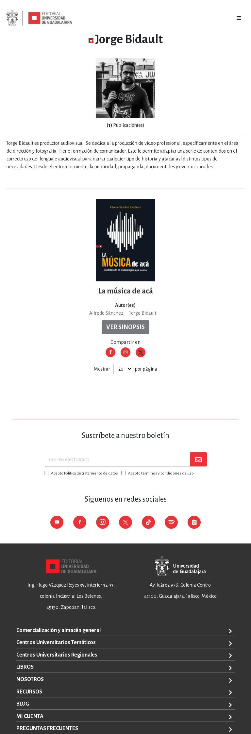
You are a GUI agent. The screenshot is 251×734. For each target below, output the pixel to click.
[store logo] (39, 18)
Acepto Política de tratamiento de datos (84, 473)
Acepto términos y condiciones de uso (161, 473)
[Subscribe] (198, 459)
